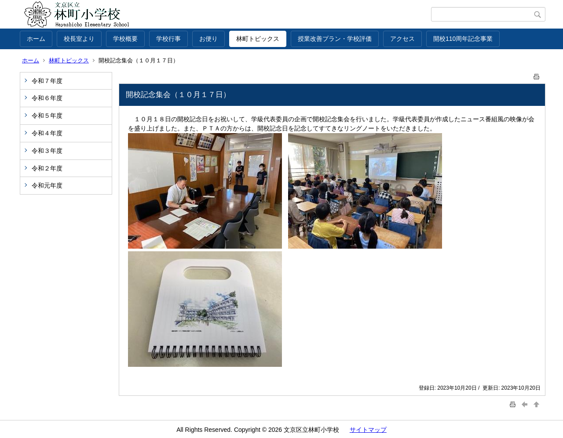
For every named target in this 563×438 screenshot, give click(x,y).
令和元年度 (47, 185)
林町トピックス (257, 38)
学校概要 (125, 38)
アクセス (402, 38)
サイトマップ (368, 429)
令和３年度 (47, 150)
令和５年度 (47, 115)
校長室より (79, 38)
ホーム (36, 38)
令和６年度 (47, 97)
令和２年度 (47, 168)
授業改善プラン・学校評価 (335, 38)
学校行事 (168, 38)
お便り (208, 38)
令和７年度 (47, 80)
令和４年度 (47, 133)
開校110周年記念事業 (463, 38)
